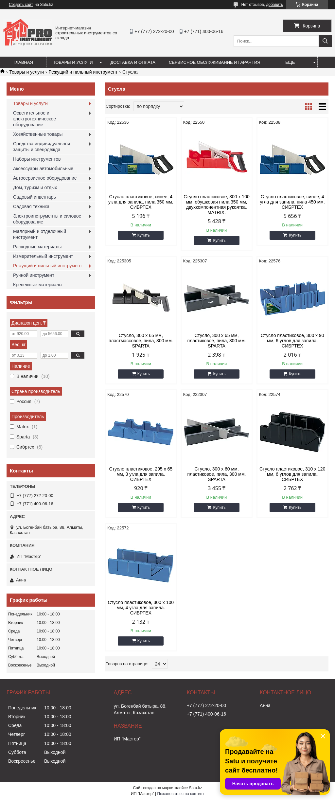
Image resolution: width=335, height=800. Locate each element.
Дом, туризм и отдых (35, 187)
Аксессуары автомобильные (43, 168)
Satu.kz (195, 788)
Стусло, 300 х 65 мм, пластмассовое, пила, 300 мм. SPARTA (141, 340)
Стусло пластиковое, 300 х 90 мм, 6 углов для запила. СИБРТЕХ (292, 340)
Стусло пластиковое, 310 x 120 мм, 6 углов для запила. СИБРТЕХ (292, 474)
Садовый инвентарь (34, 197)
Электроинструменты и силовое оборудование (47, 218)
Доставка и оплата (133, 62)
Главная (23, 62)
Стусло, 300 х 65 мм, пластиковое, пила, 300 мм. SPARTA (216, 340)
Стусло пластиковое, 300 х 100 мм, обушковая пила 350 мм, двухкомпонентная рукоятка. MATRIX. (217, 204)
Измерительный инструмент (43, 256)
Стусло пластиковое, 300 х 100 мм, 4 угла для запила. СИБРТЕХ (141, 607)
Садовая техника (31, 206)
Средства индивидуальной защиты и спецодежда (41, 146)
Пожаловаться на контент (180, 793)
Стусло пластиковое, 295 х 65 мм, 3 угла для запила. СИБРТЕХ (140, 474)
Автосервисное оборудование (45, 178)
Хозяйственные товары (37, 134)
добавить (274, 4)
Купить (143, 235)
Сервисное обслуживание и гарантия (214, 62)
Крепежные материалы (37, 284)
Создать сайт (21, 4)
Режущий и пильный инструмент (83, 72)
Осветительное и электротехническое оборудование (34, 118)
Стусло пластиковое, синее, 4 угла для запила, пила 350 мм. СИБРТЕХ (140, 202)
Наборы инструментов (37, 159)
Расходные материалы (37, 246)
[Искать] (325, 41)
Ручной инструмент (33, 275)
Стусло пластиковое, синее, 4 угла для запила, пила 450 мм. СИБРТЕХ (292, 202)
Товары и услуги (73, 62)
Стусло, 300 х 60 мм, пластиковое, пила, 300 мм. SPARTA (216, 474)
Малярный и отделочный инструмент (39, 234)
